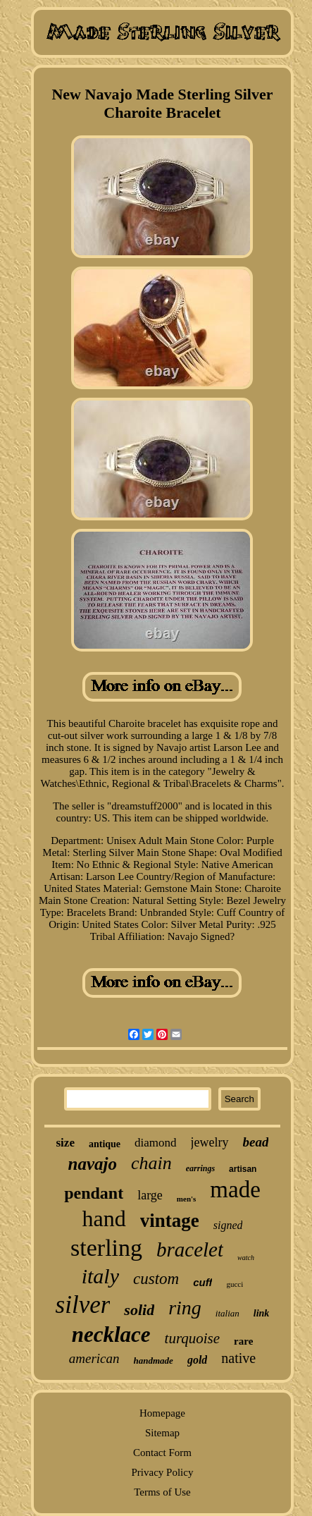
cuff (202, 1282)
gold (197, 1360)
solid (139, 1310)
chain (151, 1163)
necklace (111, 1334)
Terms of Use (162, 1492)
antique (104, 1144)
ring (184, 1308)
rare (243, 1341)
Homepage (162, 1413)
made (235, 1189)
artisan (242, 1169)
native (238, 1358)
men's (186, 1198)
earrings (200, 1168)
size (65, 1142)
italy (100, 1276)
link (262, 1313)
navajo (92, 1163)
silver (83, 1305)
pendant (93, 1193)
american (94, 1358)
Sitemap (162, 1432)
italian (227, 1313)
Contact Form (162, 1452)
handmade (153, 1360)
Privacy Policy (163, 1472)
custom (156, 1279)
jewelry (210, 1142)
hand (104, 1218)
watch (245, 1257)
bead (256, 1142)
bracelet (189, 1249)
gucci (234, 1284)
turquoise (192, 1338)
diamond (156, 1142)
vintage (169, 1220)
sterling (106, 1248)
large (150, 1195)
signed (228, 1225)
